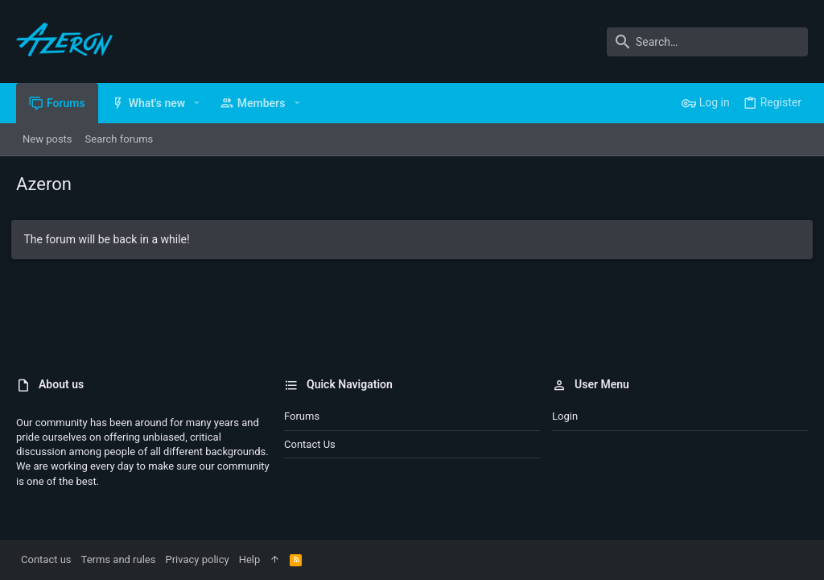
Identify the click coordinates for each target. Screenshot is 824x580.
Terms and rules (118, 559)
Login (565, 416)
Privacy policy (197, 559)
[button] (197, 103)
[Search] (707, 41)
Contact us (310, 444)
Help (250, 559)
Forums (301, 416)
